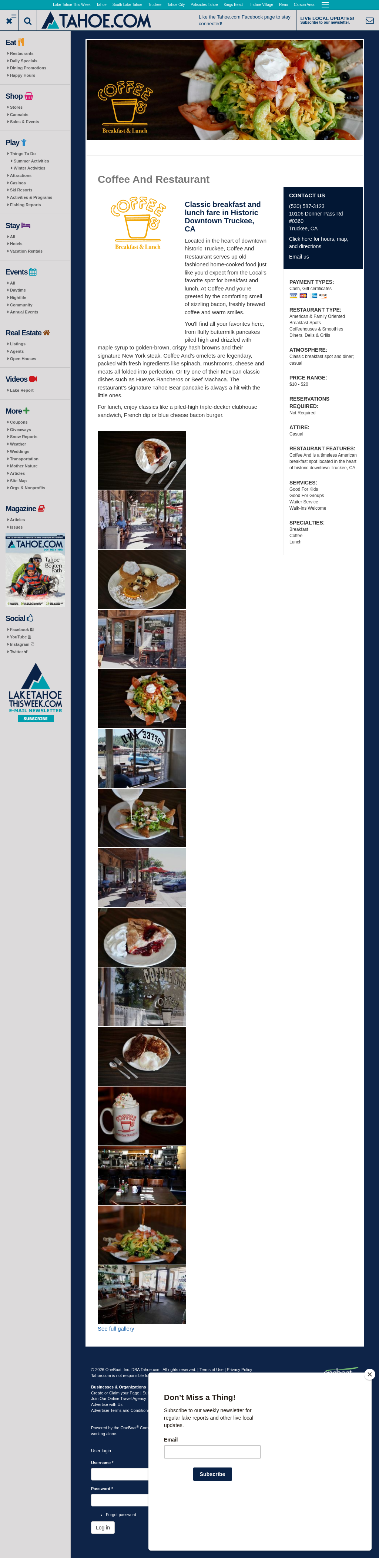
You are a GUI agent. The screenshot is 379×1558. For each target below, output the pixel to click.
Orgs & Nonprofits (27, 488)
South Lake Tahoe (127, 5)
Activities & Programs (31, 197)
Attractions (20, 175)
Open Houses (23, 358)
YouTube (20, 637)
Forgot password (121, 1514)
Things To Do (23, 153)
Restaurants (22, 53)
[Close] (369, 1422)
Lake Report (22, 390)
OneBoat (130, 1428)
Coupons (19, 422)
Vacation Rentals (26, 251)
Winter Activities (30, 168)
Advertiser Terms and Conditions (120, 1410)
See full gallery (116, 1328)
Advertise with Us (107, 1404)
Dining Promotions (28, 68)
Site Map (18, 481)
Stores (16, 107)
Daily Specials (23, 61)
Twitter (19, 652)
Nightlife (18, 297)
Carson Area (304, 5)
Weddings (19, 451)
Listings (18, 344)
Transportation (24, 459)
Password (102, 1488)
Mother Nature (24, 466)
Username (102, 1462)
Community (21, 305)
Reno (283, 5)
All (12, 236)
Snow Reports (23, 436)
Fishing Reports (25, 205)
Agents (17, 351)
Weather (18, 444)
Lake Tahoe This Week (71, 5)
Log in (103, 1528)
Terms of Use (211, 1369)
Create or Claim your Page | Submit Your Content (135, 1393)
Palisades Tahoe (204, 5)
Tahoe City (176, 5)
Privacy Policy (239, 1369)
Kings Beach (234, 5)
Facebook (21, 629)
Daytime (18, 290)
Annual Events (24, 312)
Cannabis (19, 114)
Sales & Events (24, 121)
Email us (299, 257)
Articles (17, 473)
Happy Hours (22, 75)
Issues (16, 527)
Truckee (154, 5)
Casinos (18, 183)
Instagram (22, 644)
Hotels (16, 243)
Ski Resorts (21, 190)
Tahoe (102, 5)
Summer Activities (31, 161)
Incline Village (262, 5)
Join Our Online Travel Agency (118, 1398)
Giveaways (20, 429)
